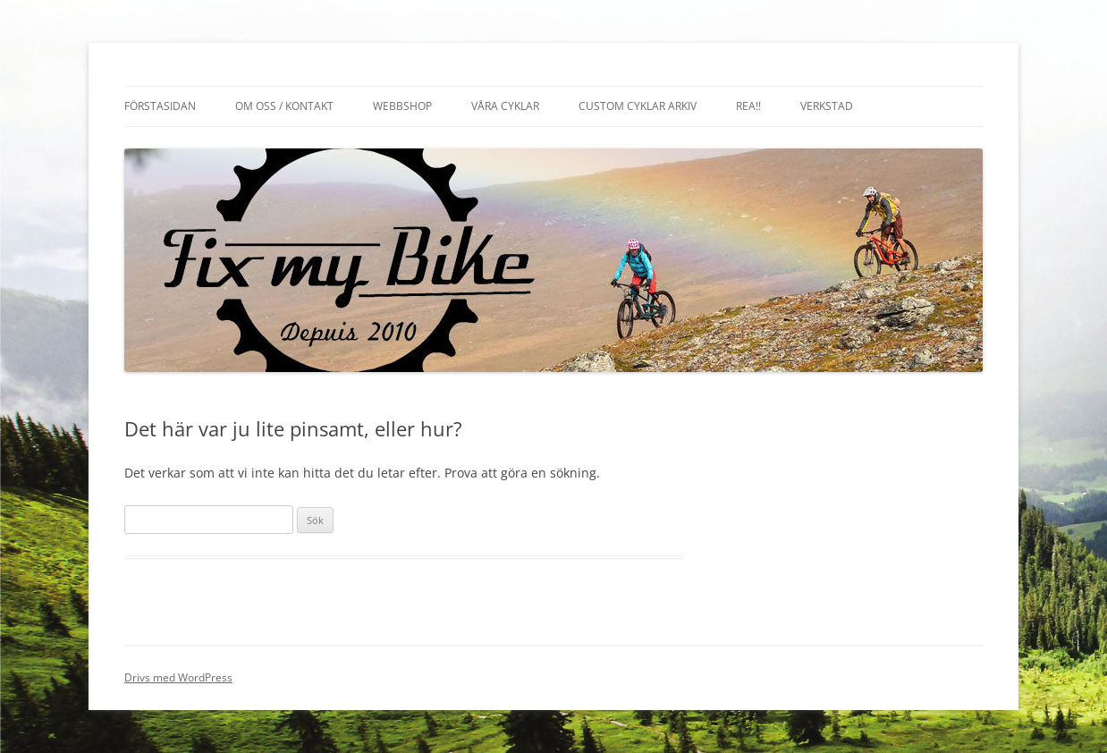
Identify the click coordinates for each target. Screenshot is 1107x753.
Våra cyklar (505, 106)
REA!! (748, 106)
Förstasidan (160, 106)
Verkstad (826, 106)
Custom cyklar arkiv (638, 106)
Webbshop (402, 106)
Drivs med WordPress (178, 677)
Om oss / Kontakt (284, 106)
